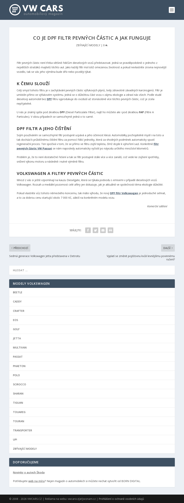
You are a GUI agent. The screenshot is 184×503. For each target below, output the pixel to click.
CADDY (17, 301)
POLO (16, 375)
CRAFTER (18, 310)
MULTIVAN (20, 347)
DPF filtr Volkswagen (124, 193)
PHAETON (19, 366)
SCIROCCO (19, 384)
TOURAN (18, 421)
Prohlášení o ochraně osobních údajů (121, 498)
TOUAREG (19, 412)
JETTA (17, 338)
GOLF (16, 329)
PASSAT (18, 356)
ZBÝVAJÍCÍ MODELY (88, 45)
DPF (49, 99)
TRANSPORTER (22, 430)
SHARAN (18, 393)
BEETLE (17, 292)
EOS (15, 320)
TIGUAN (18, 402)
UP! (15, 439)
